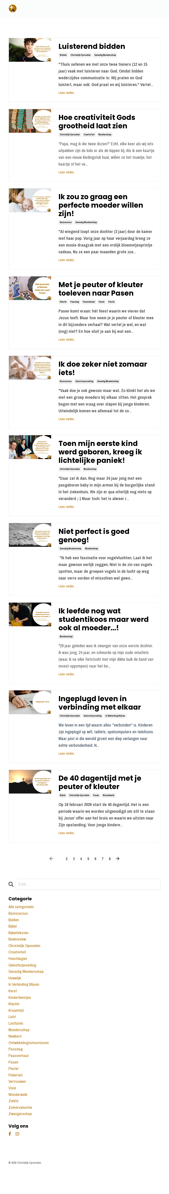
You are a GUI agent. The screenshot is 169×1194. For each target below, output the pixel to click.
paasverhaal (89, 307)
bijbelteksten (19, 948)
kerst (12, 1009)
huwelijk (15, 996)
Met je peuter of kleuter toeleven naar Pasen (103, 294)
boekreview (17, 955)
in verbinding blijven (115, 729)
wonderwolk (108, 810)
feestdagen (18, 976)
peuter (111, 307)
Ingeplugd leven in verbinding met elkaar (102, 716)
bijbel (62, 810)
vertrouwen (17, 1104)
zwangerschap (20, 1138)
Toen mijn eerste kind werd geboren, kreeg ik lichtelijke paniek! (103, 460)
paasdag (74, 307)
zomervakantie (20, 1131)
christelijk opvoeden (81, 55)
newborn (15, 1057)
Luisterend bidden (94, 46)
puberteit (15, 1097)
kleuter (63, 307)
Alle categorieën (21, 921)
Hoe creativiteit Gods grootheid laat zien (99, 123)
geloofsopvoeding (84, 388)
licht (12, 1036)
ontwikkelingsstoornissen (29, 1064)
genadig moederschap (105, 55)
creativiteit (89, 136)
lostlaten (16, 1043)
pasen (102, 307)
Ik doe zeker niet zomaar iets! (106, 374)
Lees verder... (67, 93)
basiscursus (66, 226)
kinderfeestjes (20, 1016)
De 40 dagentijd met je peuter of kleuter (102, 796)
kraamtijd (16, 1030)
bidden (63, 55)
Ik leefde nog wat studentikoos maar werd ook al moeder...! (106, 630)
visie (12, 1111)
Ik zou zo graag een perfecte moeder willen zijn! (104, 208)
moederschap (104, 136)
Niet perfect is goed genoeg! (96, 545)
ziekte (13, 1124)
